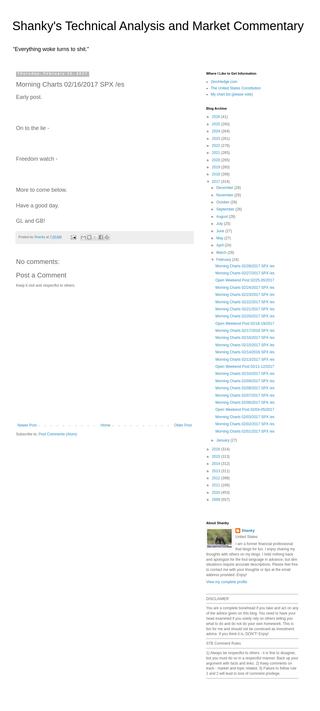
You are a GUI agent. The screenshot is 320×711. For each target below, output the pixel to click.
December (225, 188)
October (223, 202)
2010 (216, 492)
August (222, 216)
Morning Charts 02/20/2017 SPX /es (244, 316)
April (220, 245)
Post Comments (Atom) (57, 434)
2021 (216, 153)
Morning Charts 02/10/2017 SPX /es (244, 373)
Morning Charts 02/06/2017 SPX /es (244, 402)
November (225, 195)
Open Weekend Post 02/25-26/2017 (244, 280)
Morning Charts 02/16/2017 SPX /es (244, 338)
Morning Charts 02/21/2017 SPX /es (244, 309)
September (225, 209)
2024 (216, 131)
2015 (216, 456)
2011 (216, 485)
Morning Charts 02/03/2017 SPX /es (244, 417)
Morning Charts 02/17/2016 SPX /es (244, 330)
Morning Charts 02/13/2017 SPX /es (244, 359)
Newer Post (27, 425)
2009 (216, 499)
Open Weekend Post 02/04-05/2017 (244, 409)
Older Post (183, 425)
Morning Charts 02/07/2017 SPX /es (244, 395)
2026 (216, 117)
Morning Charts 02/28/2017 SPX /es (244, 266)
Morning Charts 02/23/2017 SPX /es (244, 295)
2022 (216, 145)
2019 (216, 167)
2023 (216, 138)
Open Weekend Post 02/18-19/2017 (244, 323)
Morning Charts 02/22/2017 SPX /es (244, 302)
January (223, 440)
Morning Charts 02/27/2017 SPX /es (244, 273)
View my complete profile (226, 582)
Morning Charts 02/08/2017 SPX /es (244, 388)
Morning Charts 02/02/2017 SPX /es (244, 424)
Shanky (248, 530)
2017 (216, 181)
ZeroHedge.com (224, 82)
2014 (216, 464)
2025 (216, 124)
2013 (216, 471)
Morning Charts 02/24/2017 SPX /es (244, 287)
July (220, 224)
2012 (216, 478)
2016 (216, 449)
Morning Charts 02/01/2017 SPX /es (244, 431)
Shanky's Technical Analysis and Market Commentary (158, 26)
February (224, 259)
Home (105, 425)
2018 (216, 174)
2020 (216, 160)
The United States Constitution (236, 88)
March (222, 252)
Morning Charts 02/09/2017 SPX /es (244, 381)
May (220, 238)
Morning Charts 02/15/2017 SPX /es (244, 345)
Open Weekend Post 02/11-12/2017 (244, 366)
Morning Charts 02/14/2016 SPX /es (244, 352)
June (220, 231)
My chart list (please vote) (232, 94)
